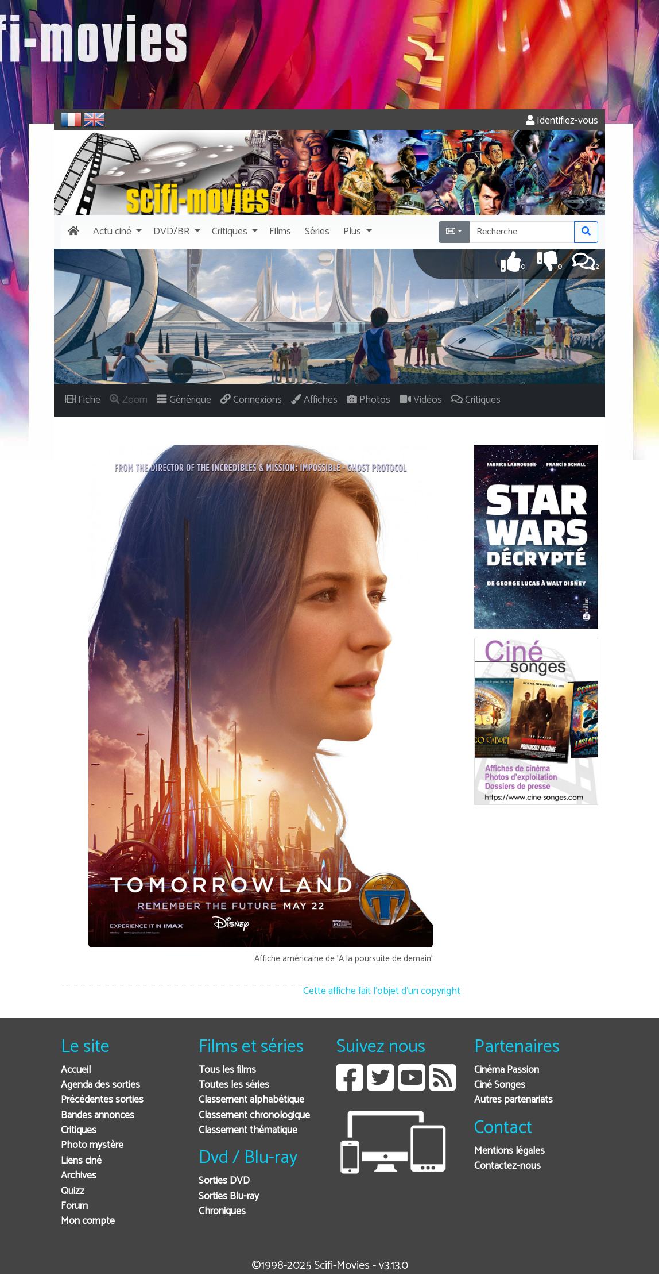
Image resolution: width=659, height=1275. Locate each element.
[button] (116, 232)
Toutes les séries (234, 1085)
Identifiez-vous (562, 121)
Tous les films (227, 1070)
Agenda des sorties (100, 1085)
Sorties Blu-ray (229, 1196)
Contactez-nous (507, 1166)
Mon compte (88, 1221)
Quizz (72, 1191)
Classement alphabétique (251, 1100)
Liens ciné (81, 1161)
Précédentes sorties (102, 1100)
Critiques (78, 1130)
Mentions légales (509, 1151)
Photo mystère (92, 1145)
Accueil (76, 1070)
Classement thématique (248, 1130)
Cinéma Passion (506, 1070)
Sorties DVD (224, 1181)
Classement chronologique (254, 1115)
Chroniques (222, 1211)
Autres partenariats (513, 1100)
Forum (74, 1206)
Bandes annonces (97, 1115)
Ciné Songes (499, 1085)
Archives (78, 1176)
